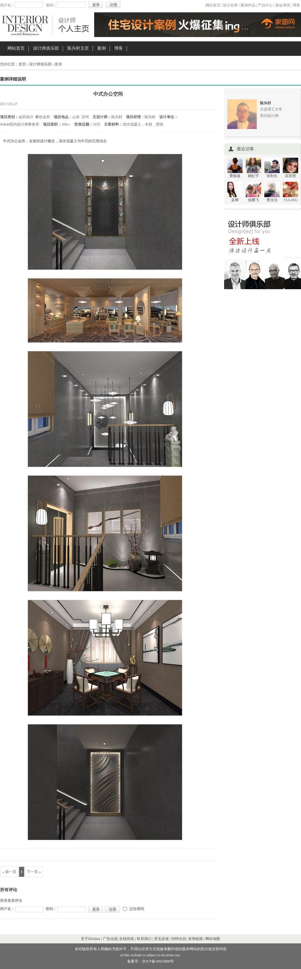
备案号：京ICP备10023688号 (150, 961)
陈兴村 (265, 103)
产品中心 (265, 5)
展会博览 (282, 5)
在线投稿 (126, 939)
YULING (290, 200)
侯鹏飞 (253, 200)
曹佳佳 (272, 200)
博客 (296, 5)
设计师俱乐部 (46, 48)
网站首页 (213, 5)
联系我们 (144, 939)
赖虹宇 (253, 176)
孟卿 (235, 200)
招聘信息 (178, 939)
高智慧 (290, 176)
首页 (22, 64)
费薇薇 (234, 176)
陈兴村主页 (78, 48)
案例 (101, 48)
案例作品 (247, 5)
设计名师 (230, 5)
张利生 (272, 176)
